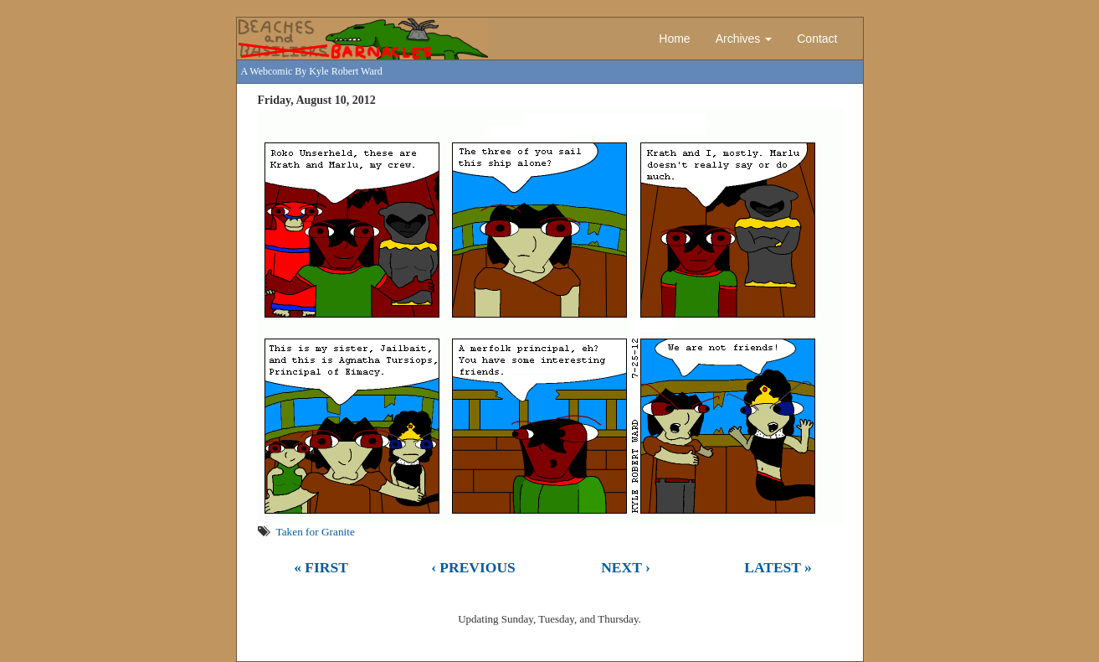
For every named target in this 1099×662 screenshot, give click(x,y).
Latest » (778, 567)
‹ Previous (473, 567)
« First (321, 567)
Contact (817, 38)
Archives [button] (744, 38)
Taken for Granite (315, 531)
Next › (625, 567)
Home (674, 38)
